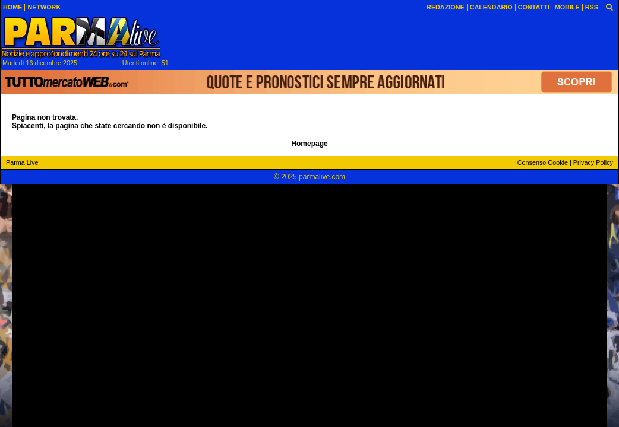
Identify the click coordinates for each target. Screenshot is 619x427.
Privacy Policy (593, 162)
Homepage (309, 143)
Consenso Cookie (542, 162)
